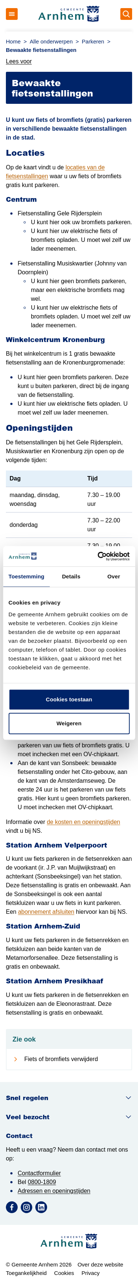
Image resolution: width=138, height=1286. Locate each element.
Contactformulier (39, 1173)
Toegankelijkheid (26, 1273)
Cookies (64, 1273)
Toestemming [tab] (26, 576)
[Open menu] (12, 14)
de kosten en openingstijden (83, 822)
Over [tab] (113, 576)
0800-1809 (42, 1182)
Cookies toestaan (69, 699)
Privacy (90, 1273)
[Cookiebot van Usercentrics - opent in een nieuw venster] (98, 556)
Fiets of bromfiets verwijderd (61, 1059)
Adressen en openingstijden (54, 1191)
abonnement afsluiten (46, 912)
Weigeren (68, 723)
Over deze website (100, 1264)
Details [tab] (71, 576)
